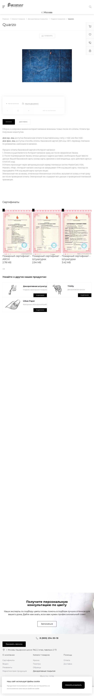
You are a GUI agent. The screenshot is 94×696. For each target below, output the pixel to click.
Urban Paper (29, 301)
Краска (36, 660)
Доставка (68, 664)
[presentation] (3, 269)
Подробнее (40, 295)
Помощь (68, 655)
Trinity (71, 286)
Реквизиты (7, 667)
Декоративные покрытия (44, 671)
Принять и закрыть (73, 685)
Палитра (37, 664)
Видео (5, 664)
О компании (8, 655)
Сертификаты (8, 660)
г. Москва (47, 12)
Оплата (67, 660)
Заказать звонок (14, 644)
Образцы (37, 667)
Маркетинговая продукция (14, 671)
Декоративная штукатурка (36, 286)
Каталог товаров (41, 655)
